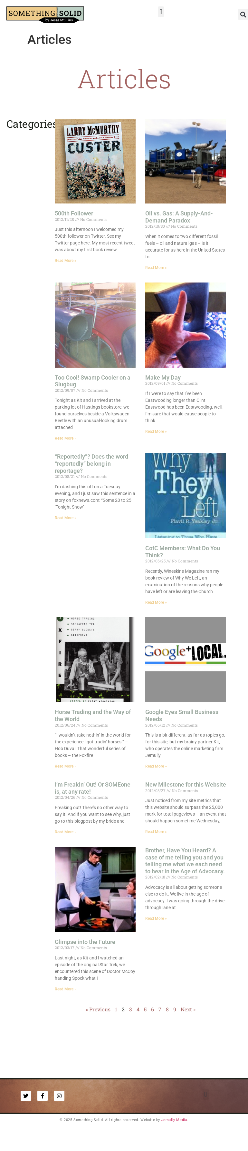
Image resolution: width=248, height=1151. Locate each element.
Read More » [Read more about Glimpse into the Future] (65, 989)
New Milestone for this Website (185, 784)
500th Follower (74, 213)
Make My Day (163, 377)
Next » (188, 1009)
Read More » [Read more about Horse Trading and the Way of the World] (65, 766)
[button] (161, 11)
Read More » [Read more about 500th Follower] (65, 260)
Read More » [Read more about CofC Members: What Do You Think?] (156, 602)
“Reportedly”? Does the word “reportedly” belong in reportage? (91, 463)
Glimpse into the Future (85, 941)
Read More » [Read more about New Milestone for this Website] (156, 831)
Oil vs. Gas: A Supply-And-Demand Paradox (179, 217)
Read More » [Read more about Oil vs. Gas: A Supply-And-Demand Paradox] (156, 267)
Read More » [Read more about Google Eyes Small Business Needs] (156, 766)
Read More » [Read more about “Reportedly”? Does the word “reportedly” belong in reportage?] (65, 518)
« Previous (98, 1009)
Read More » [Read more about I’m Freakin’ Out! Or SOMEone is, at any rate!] (65, 832)
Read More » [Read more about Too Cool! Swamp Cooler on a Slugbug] (65, 438)
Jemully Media (174, 1120)
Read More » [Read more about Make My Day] (156, 431)
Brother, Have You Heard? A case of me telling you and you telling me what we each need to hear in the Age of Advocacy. (185, 861)
